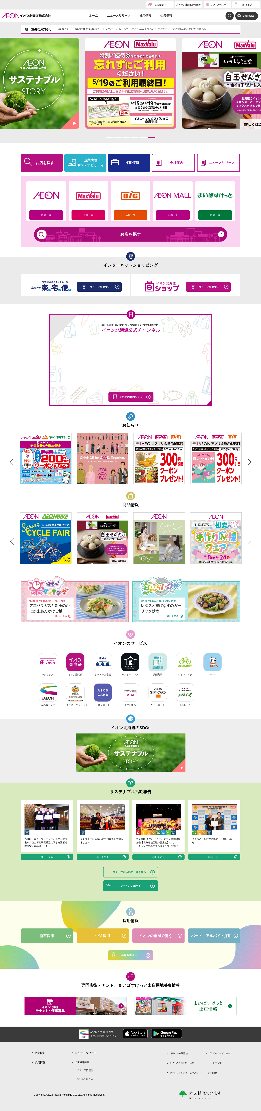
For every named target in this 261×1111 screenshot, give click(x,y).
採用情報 (145, 15)
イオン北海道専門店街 (189, 4)
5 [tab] (143, 137)
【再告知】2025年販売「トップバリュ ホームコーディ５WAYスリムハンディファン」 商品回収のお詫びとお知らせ (132, 29)
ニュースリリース (118, 15)
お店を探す (160, 4)
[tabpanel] (130, 83)
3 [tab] (126, 137)
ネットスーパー (218, 4)
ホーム (93, 15)
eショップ (247, 4)
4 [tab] (134, 137)
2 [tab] (118, 137)
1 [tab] (109, 137)
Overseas (248, 15)
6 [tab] (151, 137)
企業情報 (166, 15)
